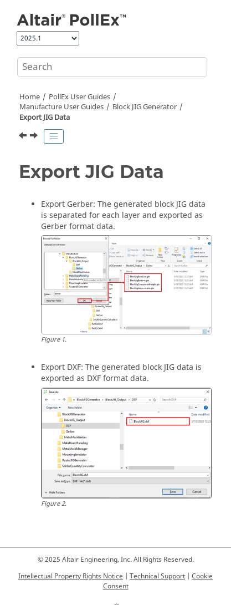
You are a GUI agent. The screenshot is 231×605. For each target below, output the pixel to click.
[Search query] (112, 67)
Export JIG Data (44, 118)
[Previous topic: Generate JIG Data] (23, 137)
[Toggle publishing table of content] (54, 136)
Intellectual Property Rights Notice (70, 576)
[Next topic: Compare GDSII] (34, 137)
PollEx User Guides (79, 97)
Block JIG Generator (144, 107)
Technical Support (157, 576)
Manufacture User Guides (61, 107)
